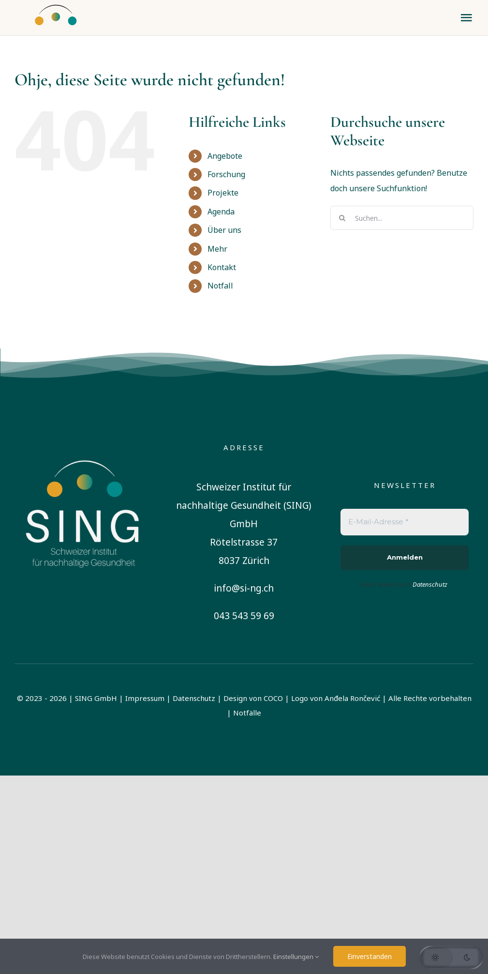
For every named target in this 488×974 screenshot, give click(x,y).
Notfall (220, 285)
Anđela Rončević (352, 698)
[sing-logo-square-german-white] (83, 445)
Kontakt (221, 267)
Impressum (144, 698)
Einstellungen (296, 956)
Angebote (224, 156)
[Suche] (342, 218)
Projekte (222, 192)
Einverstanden (369, 956)
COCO (273, 698)
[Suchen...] (401, 218)
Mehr (217, 249)
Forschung (226, 174)
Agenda (221, 211)
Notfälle (247, 712)
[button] (451, 957)
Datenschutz (194, 698)
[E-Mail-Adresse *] (404, 522)
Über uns (224, 230)
